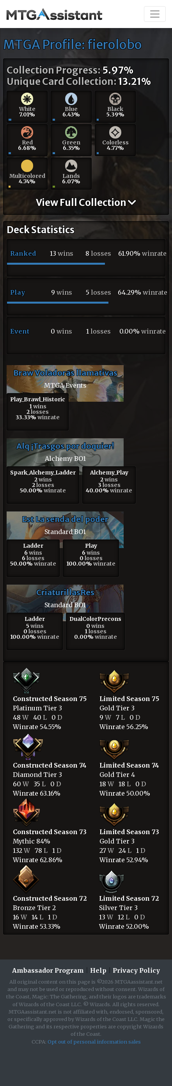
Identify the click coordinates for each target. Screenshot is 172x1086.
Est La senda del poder (65, 519)
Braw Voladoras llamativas (65, 373)
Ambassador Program (48, 970)
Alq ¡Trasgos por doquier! (65, 446)
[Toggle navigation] (155, 14)
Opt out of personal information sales (94, 1042)
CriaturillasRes (65, 592)
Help (98, 970)
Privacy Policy (136, 970)
